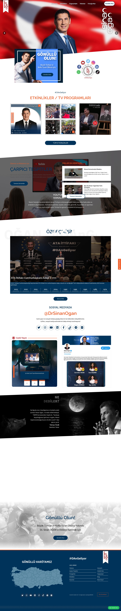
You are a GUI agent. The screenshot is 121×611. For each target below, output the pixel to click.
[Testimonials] (38, 419)
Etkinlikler (63, 4)
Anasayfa (54, 4)
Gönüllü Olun (109, 3)
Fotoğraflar (92, 4)
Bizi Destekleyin (103, 594)
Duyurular (71, 580)
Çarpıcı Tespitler (73, 571)
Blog (98, 577)
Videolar (82, 4)
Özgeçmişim (73, 4)
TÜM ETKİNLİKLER (60, 143)
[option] (60, 29)
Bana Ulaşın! (100, 580)
